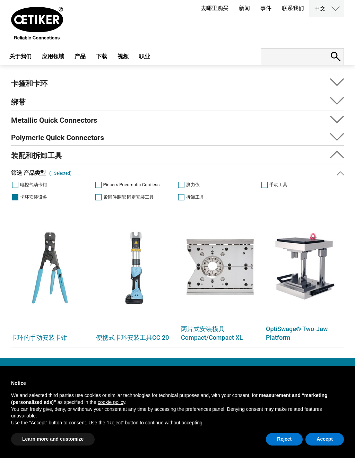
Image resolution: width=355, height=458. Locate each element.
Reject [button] (284, 439)
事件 (265, 8)
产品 (80, 56)
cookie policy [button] (111, 402)
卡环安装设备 (33, 197)
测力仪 (193, 184)
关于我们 (20, 56)
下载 (101, 56)
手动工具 (278, 184)
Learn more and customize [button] (53, 439)
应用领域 (53, 56)
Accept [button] (325, 439)
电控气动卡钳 (33, 184)
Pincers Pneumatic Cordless (131, 184)
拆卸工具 (195, 197)
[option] (50, 279)
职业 (144, 56)
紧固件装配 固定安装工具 (128, 197)
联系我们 (293, 8)
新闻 (244, 8)
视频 (123, 56)
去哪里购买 (214, 8)
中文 (320, 8)
